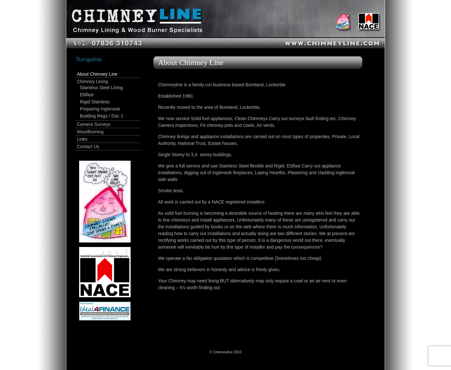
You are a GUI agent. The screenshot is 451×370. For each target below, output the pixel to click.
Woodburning (90, 131)
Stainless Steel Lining (101, 87)
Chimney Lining (92, 81)
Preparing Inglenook (100, 108)
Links (82, 139)
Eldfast (87, 94)
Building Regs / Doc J (101, 116)
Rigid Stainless (95, 101)
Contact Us (88, 146)
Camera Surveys (93, 124)
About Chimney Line (97, 74)
